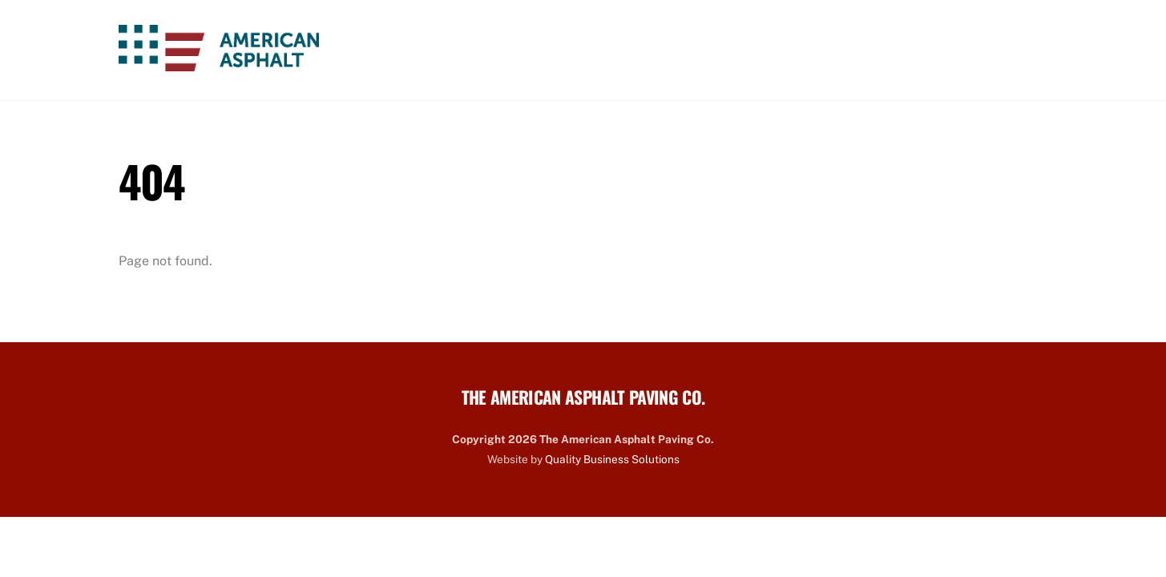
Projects (913, 50)
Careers (827, 50)
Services (676, 50)
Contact (1000, 50)
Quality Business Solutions (612, 459)
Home (532, 50)
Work (752, 50)
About (599, 50)
